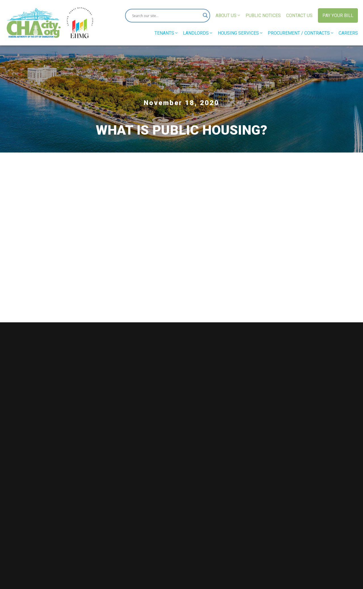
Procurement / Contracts (300, 33)
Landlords (197, 33)
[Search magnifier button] (203, 16)
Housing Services (240, 33)
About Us (228, 15)
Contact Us (299, 15)
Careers (348, 33)
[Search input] (165, 16)
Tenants (166, 33)
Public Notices (263, 15)
